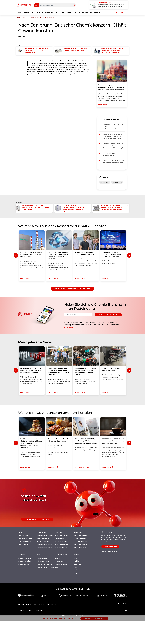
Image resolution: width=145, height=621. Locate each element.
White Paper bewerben (81, 544)
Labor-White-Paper (80, 538)
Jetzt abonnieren (110, 547)
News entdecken (23, 535)
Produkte (77, 561)
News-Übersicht (23, 544)
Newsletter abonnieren (108, 315)
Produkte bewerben (61, 544)
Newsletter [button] (98, 12)
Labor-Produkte (60, 538)
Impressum (21, 610)
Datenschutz (38, 610)
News (75, 558)
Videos (57, 567)
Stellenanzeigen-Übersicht (45, 567)
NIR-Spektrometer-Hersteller (37, 519)
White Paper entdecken (81, 535)
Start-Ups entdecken (43, 538)
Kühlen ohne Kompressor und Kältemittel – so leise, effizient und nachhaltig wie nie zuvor (112, 136)
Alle (36, 5)
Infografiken (59, 561)
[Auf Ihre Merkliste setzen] (111, 13)
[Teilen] (116, 13)
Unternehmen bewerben (44, 544)
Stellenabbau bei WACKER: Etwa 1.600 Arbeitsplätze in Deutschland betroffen (113, 127)
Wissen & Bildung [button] (85, 12)
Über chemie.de (51, 604)
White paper (77, 564)
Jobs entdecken (42, 558)
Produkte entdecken (61, 535)
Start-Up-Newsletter (25, 541)
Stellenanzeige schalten (44, 564)
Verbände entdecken (43, 541)
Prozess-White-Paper (80, 541)
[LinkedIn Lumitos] (125, 610)
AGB (30, 610)
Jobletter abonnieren (43, 561)
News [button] (19, 12)
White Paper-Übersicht (81, 547)
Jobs (75, 567)
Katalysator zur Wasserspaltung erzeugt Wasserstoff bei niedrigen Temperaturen (113, 163)
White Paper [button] (66, 12)
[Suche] (74, 5)
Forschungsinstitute (61, 564)
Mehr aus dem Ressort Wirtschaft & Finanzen (72, 289)
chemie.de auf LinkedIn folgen (109, 551)
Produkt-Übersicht (61, 547)
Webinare (77, 570)
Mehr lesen (70, 327)
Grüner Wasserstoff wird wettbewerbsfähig (110, 154)
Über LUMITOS (39, 604)
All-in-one (77, 573)
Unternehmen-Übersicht (44, 547)
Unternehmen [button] (28, 12)
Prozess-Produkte (61, 541)
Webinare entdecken (24, 558)
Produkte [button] (39, 12)
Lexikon (57, 558)
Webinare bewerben (24, 561)
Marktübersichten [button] (52, 12)
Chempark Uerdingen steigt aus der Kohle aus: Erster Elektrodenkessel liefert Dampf (113, 146)
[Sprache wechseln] (121, 13)
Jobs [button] (75, 12)
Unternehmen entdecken (45, 535)
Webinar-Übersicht (24, 564)
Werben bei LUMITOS (24, 604)
